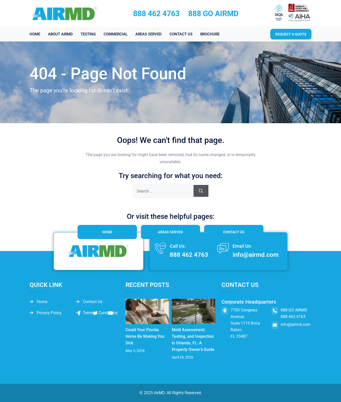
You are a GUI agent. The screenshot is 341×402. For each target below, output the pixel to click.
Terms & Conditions (97, 312)
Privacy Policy (46, 312)
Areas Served (170, 232)
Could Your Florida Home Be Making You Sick (145, 336)
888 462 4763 (156, 13)
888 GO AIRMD (213, 13)
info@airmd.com (256, 254)
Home (107, 232)
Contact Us (234, 232)
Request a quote (290, 34)
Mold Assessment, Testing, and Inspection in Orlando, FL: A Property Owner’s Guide (193, 339)
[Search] (200, 191)
